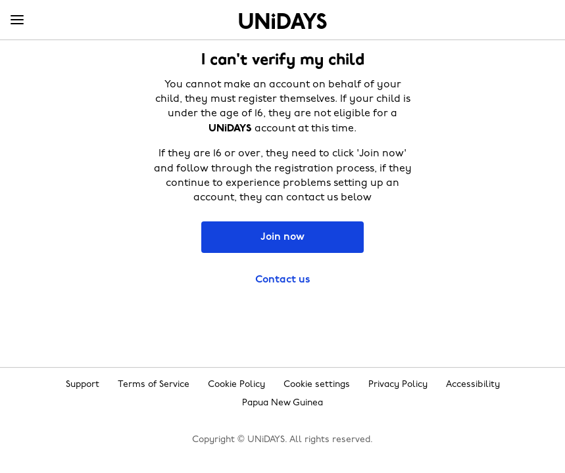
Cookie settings (316, 385)
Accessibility (473, 385)
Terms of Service (153, 385)
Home (283, 21)
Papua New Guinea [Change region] (282, 403)
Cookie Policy (236, 385)
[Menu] (17, 20)
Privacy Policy (398, 385)
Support (82, 385)
